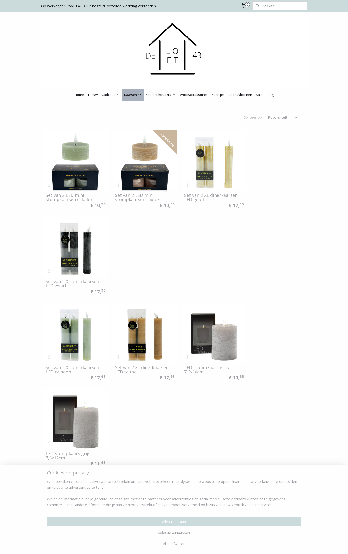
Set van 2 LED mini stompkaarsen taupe (134, 194)
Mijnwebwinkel (224, 545)
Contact (49, 488)
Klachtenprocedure (58, 510)
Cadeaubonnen (240, 94)
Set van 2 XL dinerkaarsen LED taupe (139, 278)
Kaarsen (133, 94)
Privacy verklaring (56, 504)
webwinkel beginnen (182, 545)
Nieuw (93, 94)
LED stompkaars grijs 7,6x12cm (267, 278)
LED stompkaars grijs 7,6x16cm (68, 361)
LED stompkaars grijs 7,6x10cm (201, 278)
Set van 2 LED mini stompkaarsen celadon (69, 194)
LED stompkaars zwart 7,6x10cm (69, 444)
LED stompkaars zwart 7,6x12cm (136, 444)
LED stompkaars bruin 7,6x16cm (202, 444)
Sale (259, 94)
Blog (270, 94)
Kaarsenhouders (160, 94)
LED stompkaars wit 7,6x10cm (133, 361)
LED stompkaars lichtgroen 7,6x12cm (273, 361)
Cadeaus (111, 94)
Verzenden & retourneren (63, 493)
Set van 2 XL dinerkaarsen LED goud (205, 194)
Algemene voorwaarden (62, 499)
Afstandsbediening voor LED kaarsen (270, 444)
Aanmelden (216, 505)
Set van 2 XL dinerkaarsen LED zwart (271, 194)
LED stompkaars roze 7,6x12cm (201, 361)
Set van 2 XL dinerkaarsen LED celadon (72, 278)
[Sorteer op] (282, 117)
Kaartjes (218, 94)
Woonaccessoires (194, 94)
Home (79, 94)
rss (163, 545)
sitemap (153, 545)
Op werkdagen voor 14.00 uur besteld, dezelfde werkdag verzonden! (99, 5)
